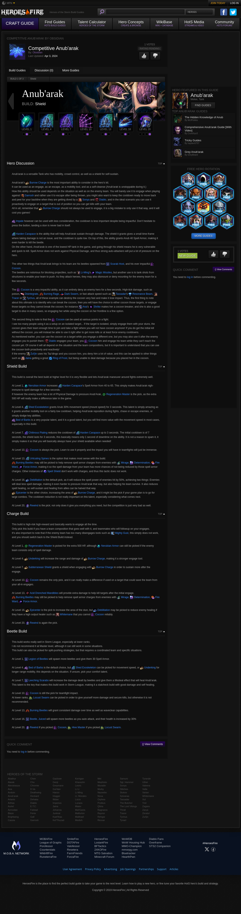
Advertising (110, 869)
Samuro (124, 778)
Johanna (57, 810)
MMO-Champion (132, 846)
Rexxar (101, 820)
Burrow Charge (36, 182)
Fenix (33, 813)
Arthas (11, 803)
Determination (140, 462)
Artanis (11, 799)
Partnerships (146, 869)
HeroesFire (101, 839)
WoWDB (127, 839)
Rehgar (101, 817)
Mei (99, 778)
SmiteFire (73, 839)
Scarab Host (115, 263)
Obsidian (37, 52)
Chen (33, 778)
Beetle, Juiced (36, 719)
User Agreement (72, 869)
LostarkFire (101, 842)
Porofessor (46, 846)
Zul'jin (31, 353)
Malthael (79, 817)
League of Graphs (50, 842)
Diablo (100, 199)
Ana (83, 306)
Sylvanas (124, 796)
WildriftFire (46, 853)
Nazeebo (102, 792)
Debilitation (34, 479)
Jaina (26, 358)
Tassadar (119, 293)
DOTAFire (73, 842)
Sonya (83, 199)
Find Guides (203, 105)
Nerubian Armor (35, 385)
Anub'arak (13, 796)
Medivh (78, 820)
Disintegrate (29, 293)
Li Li (77, 789)
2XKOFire (100, 849)
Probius (101, 803)
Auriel (11, 806)
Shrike (94, 306)
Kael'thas (57, 817)
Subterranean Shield (38, 567)
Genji (55, 782)
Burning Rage (49, 293)
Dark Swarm (69, 293)
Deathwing (35, 792)
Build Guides (17, 70)
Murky (101, 789)
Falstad (34, 810)
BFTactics (100, 846)
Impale (17, 221)
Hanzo (56, 792)
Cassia (11, 820)
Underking (32, 558)
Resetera (72, 849)
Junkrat (56, 813)
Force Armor (28, 466)
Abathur (12, 778)
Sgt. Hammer (127, 782)
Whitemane (64, 614)
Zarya (145, 810)
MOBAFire (46, 839)
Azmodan (13, 810)
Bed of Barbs (21, 419)
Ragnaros (103, 810)
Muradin (102, 785)
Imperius (57, 803)
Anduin (11, 792)
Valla (144, 789)
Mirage (123, 462)
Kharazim (80, 782)
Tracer (123, 813)
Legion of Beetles (36, 658)
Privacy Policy (93, 869)
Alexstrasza (14, 785)
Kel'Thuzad (58, 820)
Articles (174, 869)
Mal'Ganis (80, 810)
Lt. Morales (80, 796)
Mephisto (102, 782)
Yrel (144, 803)
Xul (144, 799)
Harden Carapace (24, 233)
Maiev (78, 806)
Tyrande (146, 778)
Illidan (56, 799)
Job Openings (128, 869)
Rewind (32, 505)
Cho (32, 782)
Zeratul (146, 813)
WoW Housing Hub (133, 842)
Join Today (218, 3)
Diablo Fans (156, 839)
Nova (100, 796)
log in (24, 751)
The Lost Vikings (128, 806)
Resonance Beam (140, 293)
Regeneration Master (116, 394)
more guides (203, 235)
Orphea (101, 799)
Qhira (100, 806)
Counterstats (47, 849)
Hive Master (76, 727)
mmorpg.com (130, 849)
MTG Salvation (103, 853)
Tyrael (123, 820)
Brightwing (13, 817)
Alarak (11, 782)
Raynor (101, 813)
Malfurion (80, 813)
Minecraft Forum (104, 856)
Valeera (146, 785)
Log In (234, 3)
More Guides (70, 70)
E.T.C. (33, 806)
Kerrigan (79, 778)
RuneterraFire (48, 856)
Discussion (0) (44, 70)
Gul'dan (57, 789)
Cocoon (23, 289)
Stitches (124, 789)
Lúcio (78, 799)
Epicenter (19, 492)
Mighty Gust (119, 533)
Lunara (78, 803)
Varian (145, 792)
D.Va (32, 789)
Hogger (56, 796)
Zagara (146, 806)
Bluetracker (128, 853)
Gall (32, 817)
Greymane (58, 785)
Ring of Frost (58, 358)
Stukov (123, 792)
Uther (145, 782)
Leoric (78, 785)
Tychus (29, 298)
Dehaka (34, 799)
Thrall (123, 810)
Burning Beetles (23, 462)
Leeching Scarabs (37, 680)
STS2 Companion (160, 846)
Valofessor (73, 846)
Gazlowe (57, 778)
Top (160, 164)
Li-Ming (83, 272)
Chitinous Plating (36, 432)
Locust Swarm (39, 697)
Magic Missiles (101, 272)
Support (162, 869)
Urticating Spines (37, 458)
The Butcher (126, 803)
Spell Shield (52, 471)
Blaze (11, 813)
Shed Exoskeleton (37, 407)
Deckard (34, 796)
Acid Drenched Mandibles (42, 593)
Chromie (34, 785)
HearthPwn (128, 856)
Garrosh (27, 195)
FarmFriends (75, 853)
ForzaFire (73, 856)
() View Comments (152, 744)
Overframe (155, 842)
